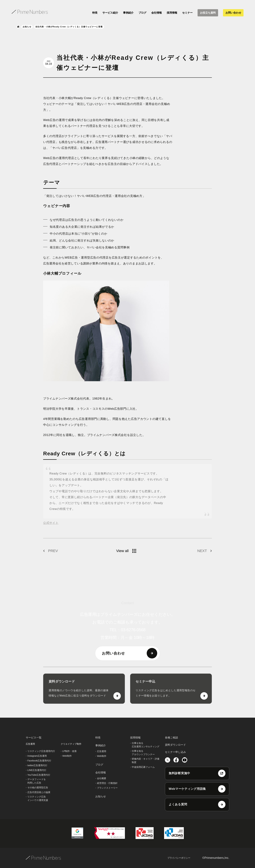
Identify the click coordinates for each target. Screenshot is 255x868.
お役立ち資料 (208, 12)
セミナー (187, 12)
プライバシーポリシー (178, 858)
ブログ (142, 12)
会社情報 (156, 12)
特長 (94, 12)
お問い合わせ (233, 12)
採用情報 (172, 12)
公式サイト (51, 523)
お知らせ (27, 27)
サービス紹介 (110, 12)
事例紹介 (128, 12)
